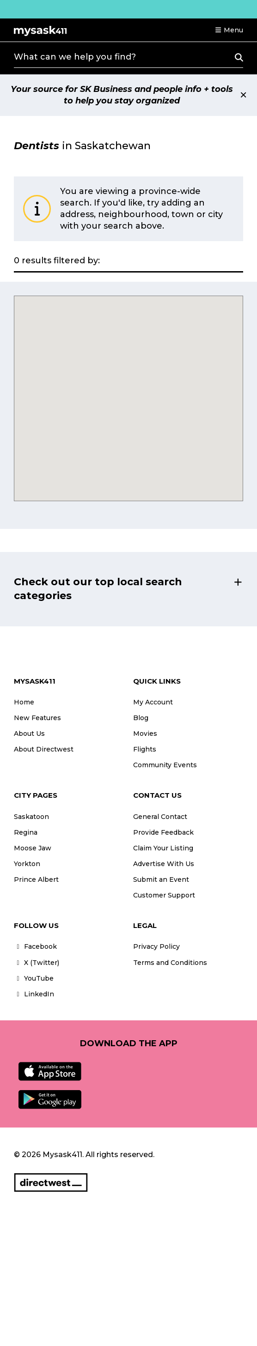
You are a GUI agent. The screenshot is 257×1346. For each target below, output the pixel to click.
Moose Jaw (32, 848)
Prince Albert (36, 879)
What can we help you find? (75, 57)
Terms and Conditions (170, 962)
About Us (29, 733)
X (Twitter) (36, 962)
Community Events (165, 765)
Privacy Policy (156, 946)
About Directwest (43, 749)
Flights (144, 749)
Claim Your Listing (163, 848)
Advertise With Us (163, 864)
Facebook (35, 946)
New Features (37, 718)
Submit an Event (161, 879)
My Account (153, 702)
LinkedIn (34, 994)
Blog (140, 718)
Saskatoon (31, 816)
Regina (25, 832)
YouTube (34, 978)
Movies (145, 733)
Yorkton (27, 864)
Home (24, 702)
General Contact (160, 816)
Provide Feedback (163, 832)
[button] (229, 30)
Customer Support (164, 895)
